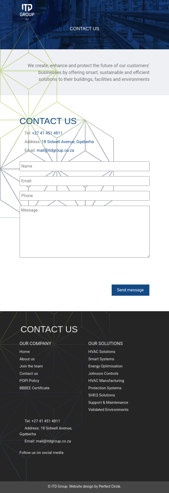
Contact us (29, 363)
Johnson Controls (103, 363)
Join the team (31, 355)
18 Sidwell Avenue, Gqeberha (68, 141)
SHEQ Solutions (101, 384)
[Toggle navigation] (145, 12)
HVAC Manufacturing (106, 370)
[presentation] (58, 272)
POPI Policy (29, 370)
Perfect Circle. (110, 486)
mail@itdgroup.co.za (55, 150)
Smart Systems (101, 348)
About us (27, 348)
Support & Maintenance (108, 392)
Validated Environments (108, 399)
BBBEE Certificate (35, 377)
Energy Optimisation (105, 355)
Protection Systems (105, 377)
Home (25, 341)
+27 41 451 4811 (47, 133)
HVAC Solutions (101, 341)
